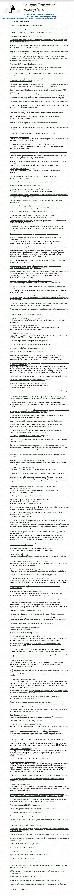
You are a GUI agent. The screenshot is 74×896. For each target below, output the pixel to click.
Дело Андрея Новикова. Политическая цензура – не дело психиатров (35, 775)
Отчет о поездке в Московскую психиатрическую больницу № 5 (33, 421)
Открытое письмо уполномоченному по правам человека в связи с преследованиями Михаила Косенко (33, 123)
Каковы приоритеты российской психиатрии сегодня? (29, 809)
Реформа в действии (17, 784)
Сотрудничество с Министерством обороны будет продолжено (33, 575)
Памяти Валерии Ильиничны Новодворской (26, 25)
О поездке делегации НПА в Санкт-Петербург (27, 436)
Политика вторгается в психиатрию (23, 314)
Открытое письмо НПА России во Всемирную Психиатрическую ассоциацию (38, 101)
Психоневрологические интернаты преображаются (28, 189)
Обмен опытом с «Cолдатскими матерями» (25, 561)
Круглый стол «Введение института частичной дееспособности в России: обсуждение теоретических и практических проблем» (37, 615)
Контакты (51, 18)
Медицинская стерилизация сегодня (23, 721)
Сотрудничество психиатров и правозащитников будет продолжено (34, 445)
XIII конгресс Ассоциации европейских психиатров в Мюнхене (33, 880)
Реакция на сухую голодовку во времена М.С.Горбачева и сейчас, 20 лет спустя (39, 309)
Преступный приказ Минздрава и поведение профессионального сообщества (38, 884)
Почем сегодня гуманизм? (19, 137)
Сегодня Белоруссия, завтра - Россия (23, 812)
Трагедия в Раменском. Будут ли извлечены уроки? (28, 182)
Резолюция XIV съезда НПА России (23, 64)
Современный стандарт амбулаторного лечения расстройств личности (35, 206)
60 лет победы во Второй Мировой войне (25, 862)
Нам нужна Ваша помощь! (19, 169)
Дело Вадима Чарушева (18, 715)
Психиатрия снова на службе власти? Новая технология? (30, 281)
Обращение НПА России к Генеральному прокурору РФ (30, 730)
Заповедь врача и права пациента (22, 660)
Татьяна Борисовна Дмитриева (30, 610)
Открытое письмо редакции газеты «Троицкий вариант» (30, 623)
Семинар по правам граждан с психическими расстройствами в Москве (36, 29)
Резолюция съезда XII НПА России (23, 805)
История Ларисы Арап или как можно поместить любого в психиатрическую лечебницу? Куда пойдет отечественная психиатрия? (38, 800)
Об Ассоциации (41, 18)
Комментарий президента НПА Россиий (24, 376)
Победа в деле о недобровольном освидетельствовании (30, 344)
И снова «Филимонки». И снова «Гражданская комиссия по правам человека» (38, 152)
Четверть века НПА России (20, 111)
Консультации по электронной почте (23, 591)
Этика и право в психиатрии (20, 749)
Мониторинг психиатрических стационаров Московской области (33, 355)
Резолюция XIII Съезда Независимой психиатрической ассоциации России (37, 454)
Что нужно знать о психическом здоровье (41, 16)
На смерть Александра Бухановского (23, 185)
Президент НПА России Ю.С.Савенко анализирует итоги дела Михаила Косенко (39, 73)
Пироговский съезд (17, 333)
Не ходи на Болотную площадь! (21, 221)
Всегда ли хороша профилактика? (22, 326)
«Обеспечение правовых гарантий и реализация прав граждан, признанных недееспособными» (36, 431)
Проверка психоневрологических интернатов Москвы (29, 144)
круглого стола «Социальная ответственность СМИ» (42, 651)
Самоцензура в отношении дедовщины (24, 851)
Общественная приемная (25, 18)
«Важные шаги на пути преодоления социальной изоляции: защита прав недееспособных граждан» (39, 411)
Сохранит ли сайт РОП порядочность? (24, 36)
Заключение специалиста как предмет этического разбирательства (34, 234)
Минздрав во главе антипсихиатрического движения (29, 460)
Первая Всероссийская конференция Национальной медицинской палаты (37, 473)
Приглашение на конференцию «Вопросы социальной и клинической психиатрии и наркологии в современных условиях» (35, 69)
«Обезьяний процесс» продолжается (23, 679)
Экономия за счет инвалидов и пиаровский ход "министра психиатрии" (36, 834)
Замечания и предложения (19, 507)
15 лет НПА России (17, 889)
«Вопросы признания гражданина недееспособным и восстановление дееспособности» (36, 425)
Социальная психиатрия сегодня (22, 318)
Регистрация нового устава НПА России (24, 877)
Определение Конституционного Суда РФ (25, 415)
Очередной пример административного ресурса (27, 341)
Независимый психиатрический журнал (40, 14)
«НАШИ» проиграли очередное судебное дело (27, 578)
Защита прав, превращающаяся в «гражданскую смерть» (31, 702)
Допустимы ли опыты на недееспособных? (25, 636)
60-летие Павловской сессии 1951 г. (23, 352)
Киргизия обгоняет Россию (20, 847)
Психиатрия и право (9, 18)
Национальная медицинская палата (23, 627)
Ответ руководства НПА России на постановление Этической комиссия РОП (38, 90)
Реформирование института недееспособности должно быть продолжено (37, 271)
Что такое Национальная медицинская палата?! (27, 380)
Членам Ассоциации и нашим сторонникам (26, 383)
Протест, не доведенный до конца (22, 467)
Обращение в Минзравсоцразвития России (25, 724)
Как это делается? (16, 554)
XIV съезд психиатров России (21, 858)
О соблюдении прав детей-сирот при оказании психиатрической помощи (36, 739)
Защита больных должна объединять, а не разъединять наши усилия (35, 816)
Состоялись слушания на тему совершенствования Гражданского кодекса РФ (38, 286)
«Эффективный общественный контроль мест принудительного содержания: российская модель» (33, 216)
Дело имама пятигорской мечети (22, 825)
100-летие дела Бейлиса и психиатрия (23, 348)
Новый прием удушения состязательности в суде (28, 548)
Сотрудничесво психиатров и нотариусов (25, 569)
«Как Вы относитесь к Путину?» (22, 632)
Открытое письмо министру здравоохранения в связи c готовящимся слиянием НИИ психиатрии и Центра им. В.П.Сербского (39, 52)
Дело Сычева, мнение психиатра (22, 843)
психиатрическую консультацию (22, 501)
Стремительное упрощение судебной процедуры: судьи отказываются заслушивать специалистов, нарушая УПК (35, 267)
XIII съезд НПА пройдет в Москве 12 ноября (26, 496)
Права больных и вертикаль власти (22, 762)
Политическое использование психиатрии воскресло (29, 133)
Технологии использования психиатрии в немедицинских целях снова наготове (39, 819)
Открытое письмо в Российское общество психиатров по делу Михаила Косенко (39, 127)
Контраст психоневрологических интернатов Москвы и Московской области (38, 161)
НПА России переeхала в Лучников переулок (26, 758)
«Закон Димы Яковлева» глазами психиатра (26, 211)
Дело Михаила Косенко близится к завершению (27, 32)
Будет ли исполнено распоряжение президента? (27, 854)
